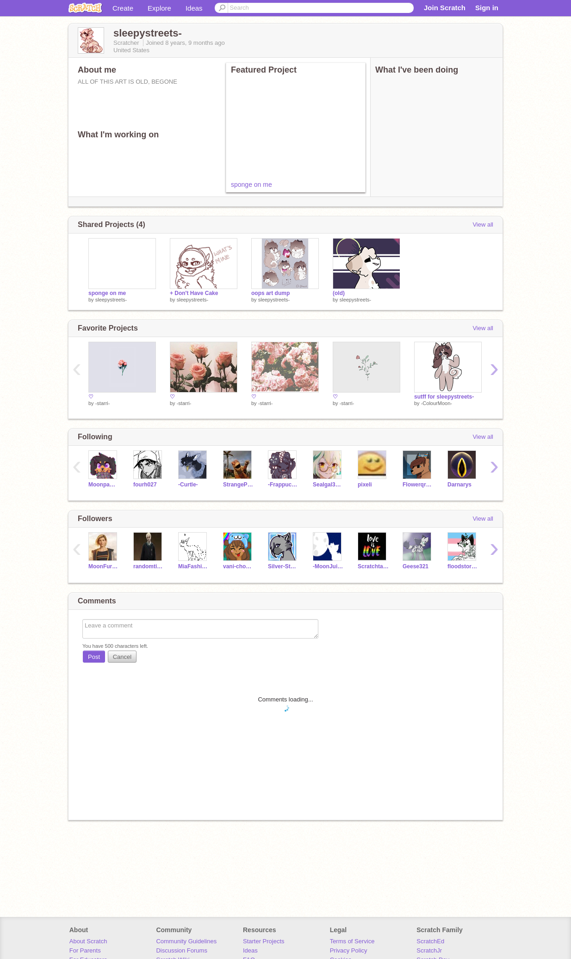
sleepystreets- (111, 299)
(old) (339, 293)
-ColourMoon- (436, 403)
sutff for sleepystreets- (444, 396)
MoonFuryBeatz (103, 566)
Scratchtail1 (373, 566)
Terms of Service (352, 941)
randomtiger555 (148, 566)
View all (482, 224)
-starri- (102, 403)
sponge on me (251, 184)
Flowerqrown (418, 484)
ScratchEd (430, 941)
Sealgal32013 (328, 484)
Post (94, 656)
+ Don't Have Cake (194, 293)
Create (122, 8)
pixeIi (365, 484)
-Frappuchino (283, 484)
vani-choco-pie (238, 566)
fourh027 (145, 484)
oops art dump (270, 293)
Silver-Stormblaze (283, 566)
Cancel (122, 656)
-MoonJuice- (328, 566)
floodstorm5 (462, 566)
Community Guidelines (186, 941)
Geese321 (415, 566)
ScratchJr (429, 950)
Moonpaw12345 (103, 484)
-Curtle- (188, 484)
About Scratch (88, 941)
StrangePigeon (238, 484)
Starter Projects (264, 941)
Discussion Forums (181, 950)
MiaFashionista (193, 566)
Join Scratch (444, 8)
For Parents (85, 950)
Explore (159, 8)
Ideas (194, 8)
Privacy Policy (348, 950)
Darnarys (459, 484)
